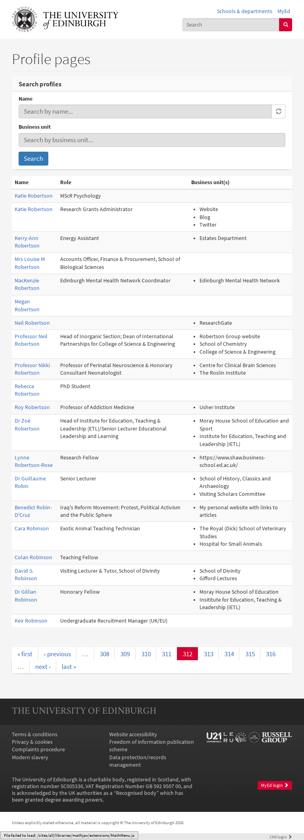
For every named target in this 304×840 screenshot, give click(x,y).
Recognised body (136, 793)
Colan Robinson (33, 557)
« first (24, 654)
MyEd (283, 11)
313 (208, 654)
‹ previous (57, 654)
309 (125, 654)
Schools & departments (244, 11)
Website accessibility (133, 734)
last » (69, 666)
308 (104, 654)
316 (271, 654)
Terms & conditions (34, 734)
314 (229, 654)
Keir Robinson (31, 620)
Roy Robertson (32, 407)
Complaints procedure (38, 749)
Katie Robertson (34, 195)
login (281, 837)
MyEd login (275, 785)
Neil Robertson (32, 323)
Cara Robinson (32, 528)
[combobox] (231, 24)
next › (43, 666)
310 (146, 654)
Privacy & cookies (32, 742)
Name (25, 98)
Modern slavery (30, 757)
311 (166, 654)
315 (250, 654)
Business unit (35, 127)
